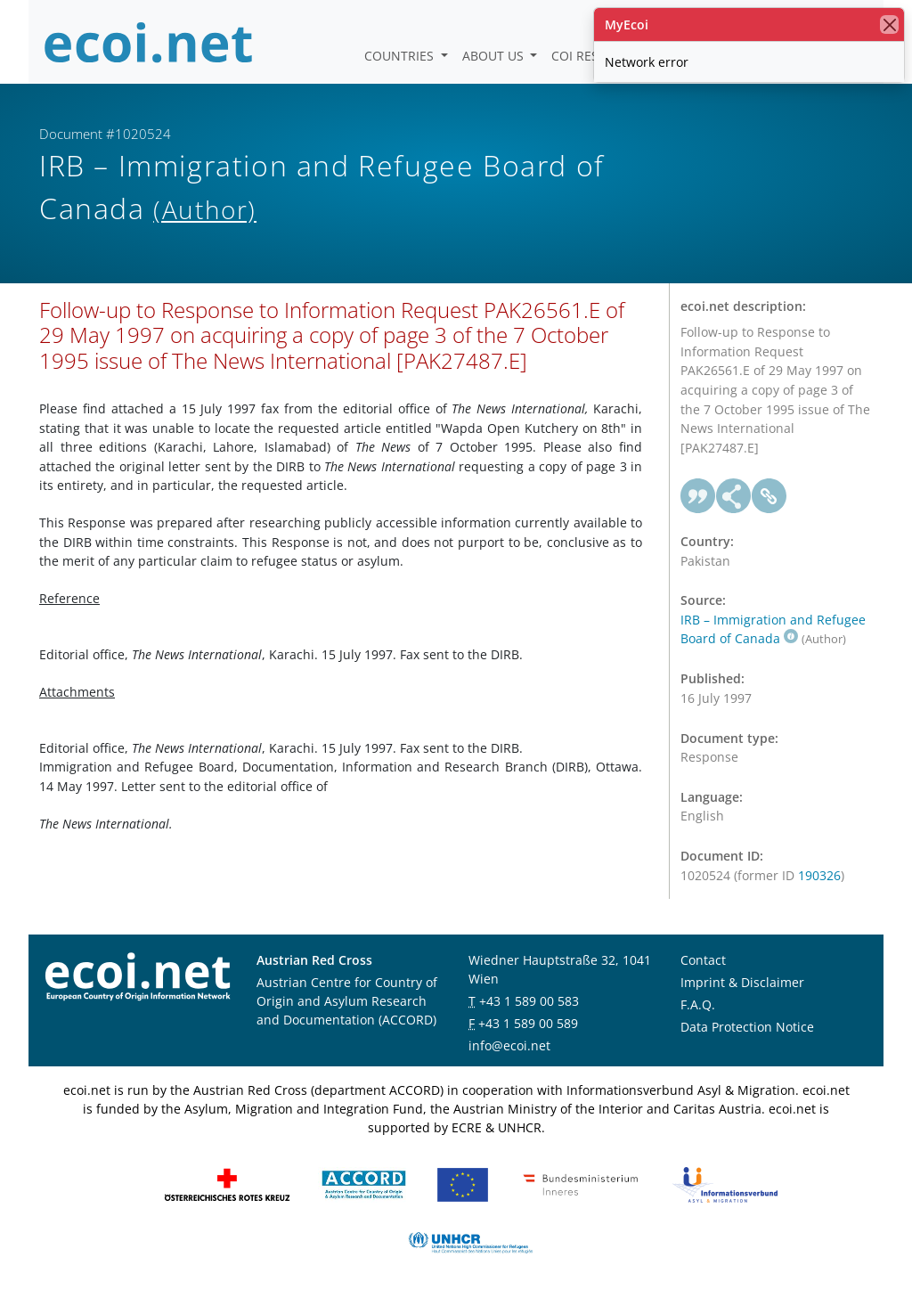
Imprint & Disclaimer (742, 982)
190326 (819, 875)
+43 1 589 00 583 (529, 1000)
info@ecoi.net (509, 1045)
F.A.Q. (697, 1004)
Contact (703, 959)
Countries (400, 55)
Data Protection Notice (747, 1026)
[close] (889, 24)
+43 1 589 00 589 (528, 1023)
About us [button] (494, 55)
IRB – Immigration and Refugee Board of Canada (773, 629)
